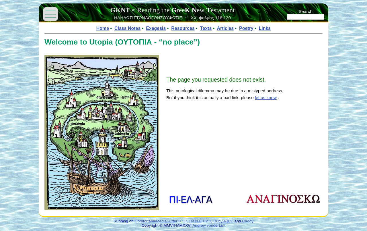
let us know (266, 97)
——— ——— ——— (50, 14)
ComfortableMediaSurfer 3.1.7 (161, 221)
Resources (183, 28)
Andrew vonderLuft (208, 225)
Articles (225, 28)
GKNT (120, 10)
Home (102, 28)
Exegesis (156, 28)
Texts (206, 28)
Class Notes (127, 28)
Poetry (246, 28)
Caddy (247, 221)
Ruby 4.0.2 (222, 221)
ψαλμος (206, 17)
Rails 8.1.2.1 (200, 221)
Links (265, 28)
